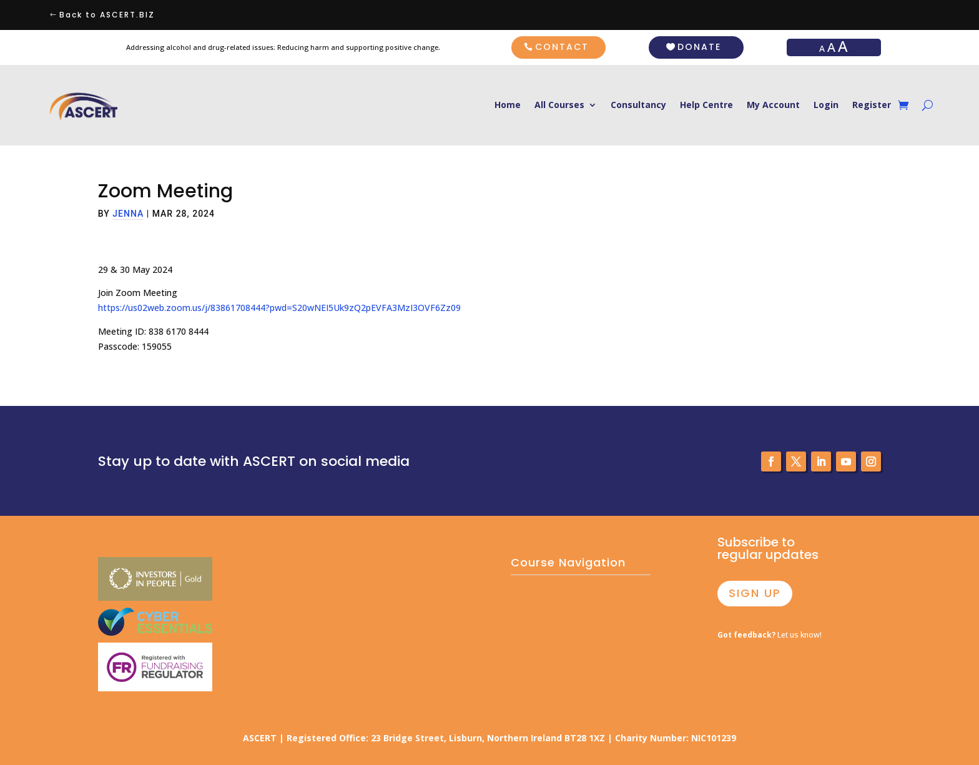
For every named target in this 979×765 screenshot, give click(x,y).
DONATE (699, 47)
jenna (128, 214)
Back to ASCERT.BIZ (107, 14)
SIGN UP (755, 593)
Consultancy (638, 106)
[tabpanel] (489, 308)
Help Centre (706, 106)
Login (826, 106)
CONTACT (562, 47)
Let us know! (769, 634)
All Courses (559, 106)
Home (507, 106)
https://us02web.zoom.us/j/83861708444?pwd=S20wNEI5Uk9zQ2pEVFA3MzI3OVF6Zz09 (279, 307)
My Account (773, 106)
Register (871, 106)
